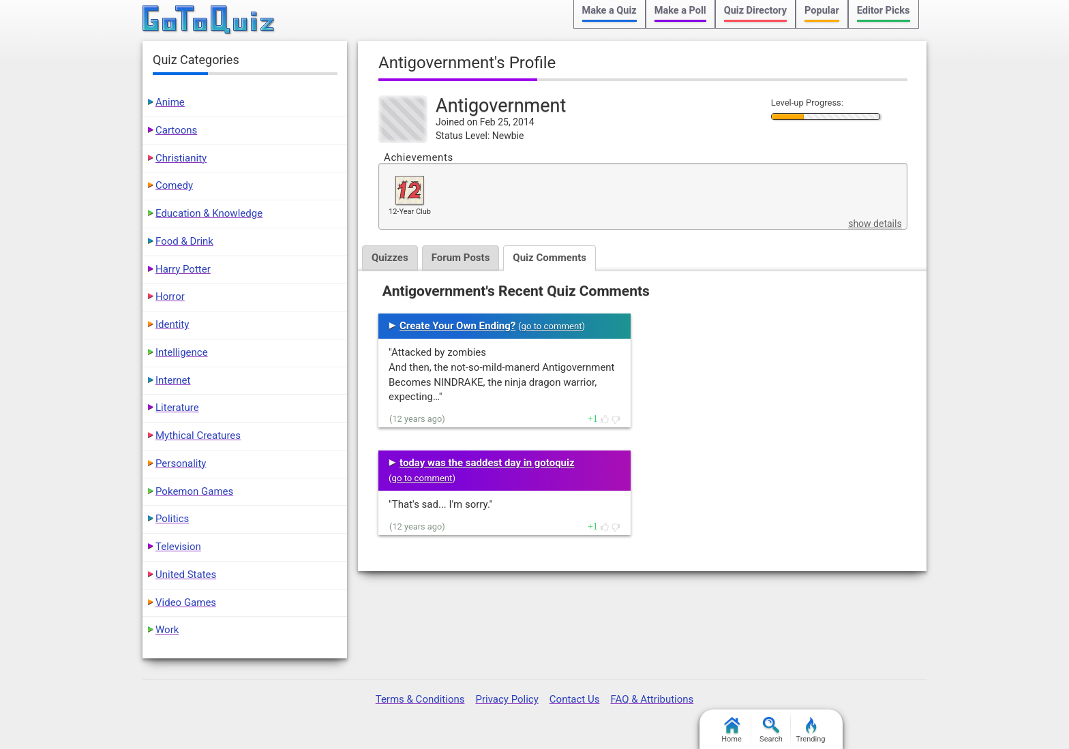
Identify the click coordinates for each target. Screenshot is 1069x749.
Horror (170, 296)
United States (185, 574)
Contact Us (574, 699)
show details (874, 223)
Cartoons (176, 130)
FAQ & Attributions (651, 699)
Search (771, 730)
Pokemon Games (194, 491)
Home (731, 730)
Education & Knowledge (208, 213)
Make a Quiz (609, 10)
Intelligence (181, 352)
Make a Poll (680, 10)
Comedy (174, 185)
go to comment (552, 326)
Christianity (181, 158)
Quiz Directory (755, 10)
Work (167, 630)
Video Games (185, 602)
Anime (170, 102)
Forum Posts (461, 257)
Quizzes (390, 257)
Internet (172, 380)
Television (178, 546)
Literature (177, 407)
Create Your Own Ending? (457, 326)
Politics (172, 519)
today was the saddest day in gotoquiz (487, 463)
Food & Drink (184, 241)
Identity (172, 324)
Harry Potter (183, 269)
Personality (180, 463)
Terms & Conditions (420, 699)
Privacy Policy (506, 699)
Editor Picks (883, 10)
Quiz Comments (549, 257)
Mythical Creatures (198, 435)
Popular (821, 10)
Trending (811, 730)
